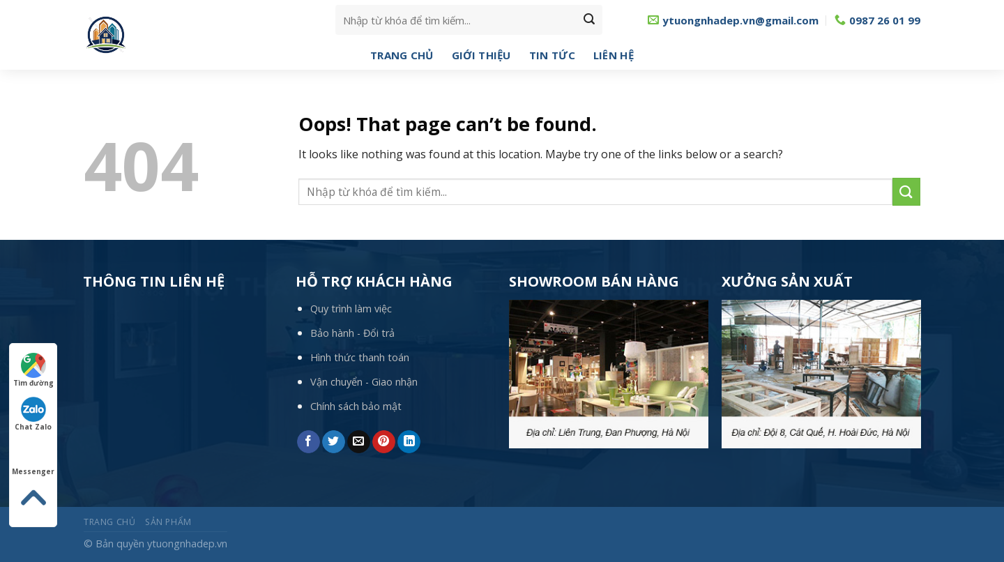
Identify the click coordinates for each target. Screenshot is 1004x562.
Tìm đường (33, 370)
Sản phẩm (168, 522)
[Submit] (589, 20)
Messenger (33, 458)
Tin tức (552, 55)
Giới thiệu (481, 55)
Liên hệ (613, 55)
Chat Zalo (33, 414)
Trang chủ (402, 55)
